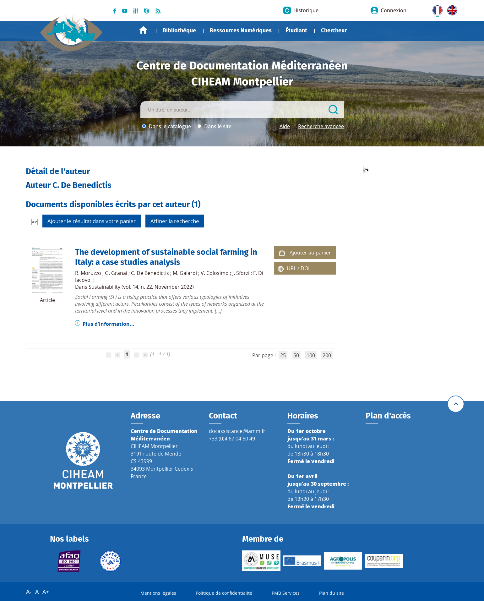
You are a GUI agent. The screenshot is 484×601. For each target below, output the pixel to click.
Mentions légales (158, 593)
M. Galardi (185, 273)
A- (28, 591)
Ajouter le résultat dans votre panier (91, 221)
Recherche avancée (321, 126)
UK (450, 9)
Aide (285, 126)
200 (327, 355)
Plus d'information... (108, 323)
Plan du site (331, 593)
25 (283, 355)
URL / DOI (298, 268)
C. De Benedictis (150, 273)
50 (296, 355)
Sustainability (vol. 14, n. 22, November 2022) (141, 286)
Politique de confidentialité (224, 593)
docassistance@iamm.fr (237, 431)
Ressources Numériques (241, 30)
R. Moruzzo (88, 273)
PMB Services (286, 593)
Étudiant (296, 30)
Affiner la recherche (174, 221)
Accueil (143, 30)
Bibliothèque (179, 30)
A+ (45, 591)
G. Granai (116, 273)
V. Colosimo (215, 273)
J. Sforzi (240, 273)
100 (311, 355)
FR (435, 9)
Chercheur (334, 30)
